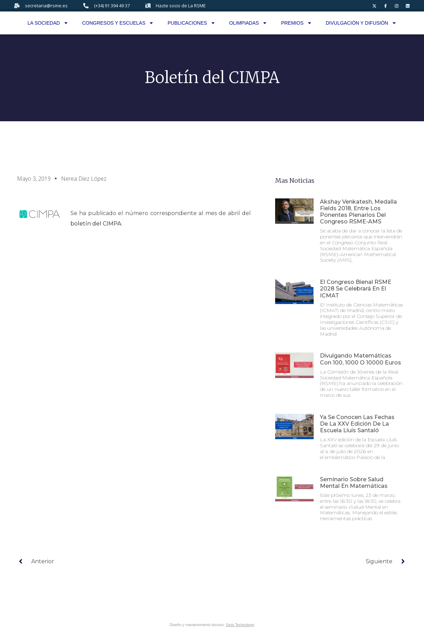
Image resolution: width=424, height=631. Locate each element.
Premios (296, 23)
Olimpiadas (248, 23)
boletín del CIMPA (95, 223)
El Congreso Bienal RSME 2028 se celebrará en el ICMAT (355, 288)
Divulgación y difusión (361, 23)
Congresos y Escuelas (118, 23)
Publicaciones (191, 23)
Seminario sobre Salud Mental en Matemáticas (354, 482)
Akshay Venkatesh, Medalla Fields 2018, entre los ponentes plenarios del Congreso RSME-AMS (358, 211)
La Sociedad (47, 23)
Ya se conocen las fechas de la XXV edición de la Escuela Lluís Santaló (357, 424)
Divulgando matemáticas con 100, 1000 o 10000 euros (360, 359)
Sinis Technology (240, 625)
